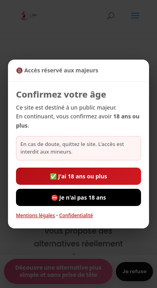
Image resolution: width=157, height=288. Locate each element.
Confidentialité (76, 215)
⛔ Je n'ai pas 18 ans (78, 197)
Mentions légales (35, 215)
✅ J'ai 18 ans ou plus (78, 176)
